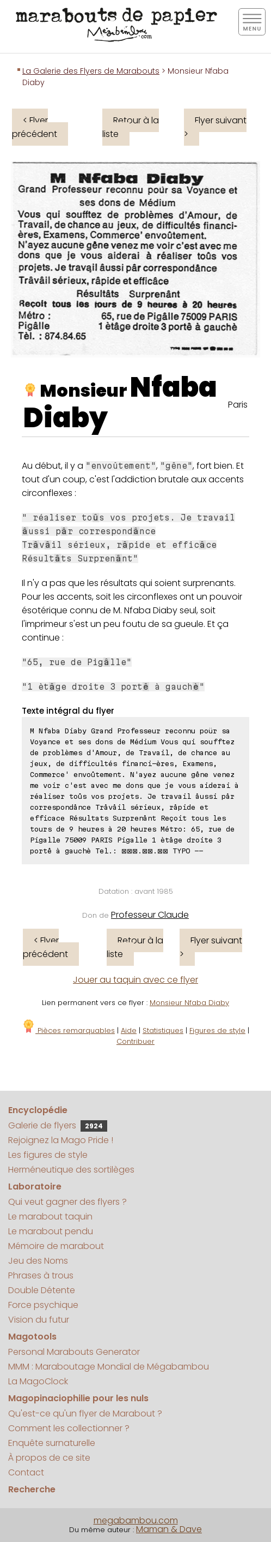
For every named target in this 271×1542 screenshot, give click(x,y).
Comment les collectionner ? (69, 1428)
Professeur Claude (150, 915)
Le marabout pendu (50, 1231)
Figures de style (217, 1030)
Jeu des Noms (38, 1260)
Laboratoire (34, 1186)
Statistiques (163, 1030)
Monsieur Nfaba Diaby (189, 1002)
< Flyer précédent (34, 127)
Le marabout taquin (50, 1216)
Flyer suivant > (215, 127)
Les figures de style (48, 1155)
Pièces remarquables (68, 1030)
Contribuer (135, 1041)
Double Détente (41, 1290)
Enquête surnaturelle (51, 1443)
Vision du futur (38, 1319)
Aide (129, 1030)
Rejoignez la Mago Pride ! (60, 1140)
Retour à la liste (130, 127)
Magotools (32, 1336)
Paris (238, 404)
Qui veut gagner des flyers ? (67, 1202)
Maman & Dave (169, 1529)
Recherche (32, 1489)
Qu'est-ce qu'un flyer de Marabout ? (85, 1413)
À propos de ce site (49, 1457)
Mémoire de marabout (56, 1246)
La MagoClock (38, 1381)
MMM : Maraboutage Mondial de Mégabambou (108, 1366)
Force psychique (43, 1305)
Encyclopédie (37, 1110)
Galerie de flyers (57, 1125)
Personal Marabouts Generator (74, 1352)
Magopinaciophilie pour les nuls (78, 1398)
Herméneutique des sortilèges (71, 1169)
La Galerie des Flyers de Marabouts (90, 70)
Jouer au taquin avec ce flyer (135, 979)
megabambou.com (136, 1520)
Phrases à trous (40, 1275)
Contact (26, 1472)
